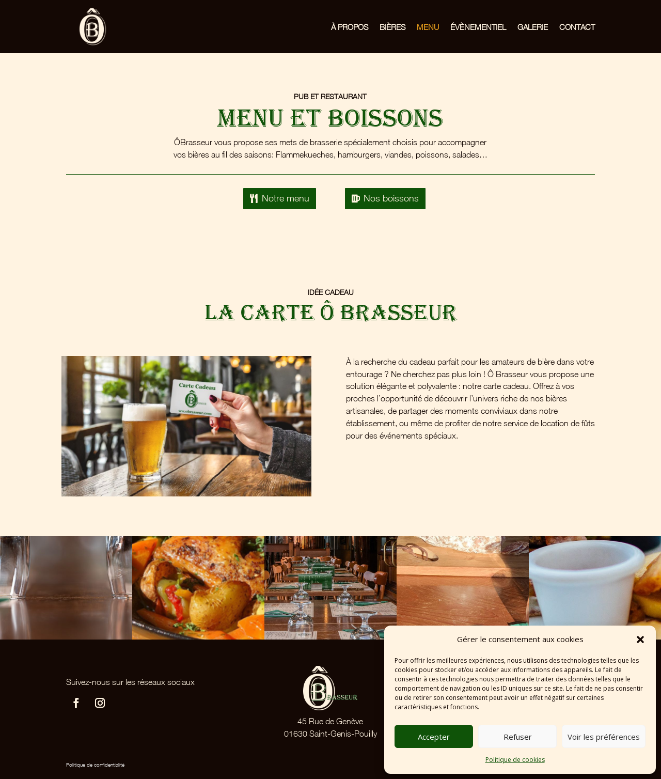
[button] (640, 639)
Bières (392, 27)
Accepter (434, 736)
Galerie (532, 27)
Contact (577, 27)
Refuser (517, 736)
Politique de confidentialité (95, 764)
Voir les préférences (604, 736)
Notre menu (285, 198)
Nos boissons (391, 198)
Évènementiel (478, 27)
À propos (349, 27)
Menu (428, 27)
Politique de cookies (515, 759)
